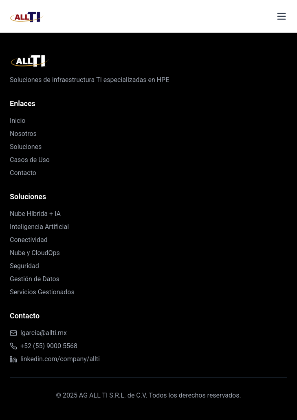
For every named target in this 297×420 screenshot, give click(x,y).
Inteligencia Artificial (39, 227)
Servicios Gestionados (42, 292)
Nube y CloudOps (35, 253)
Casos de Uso (30, 160)
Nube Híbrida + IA (35, 214)
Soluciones (26, 147)
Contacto (23, 173)
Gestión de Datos (34, 279)
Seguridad (24, 266)
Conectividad (29, 240)
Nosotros (23, 134)
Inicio (17, 120)
